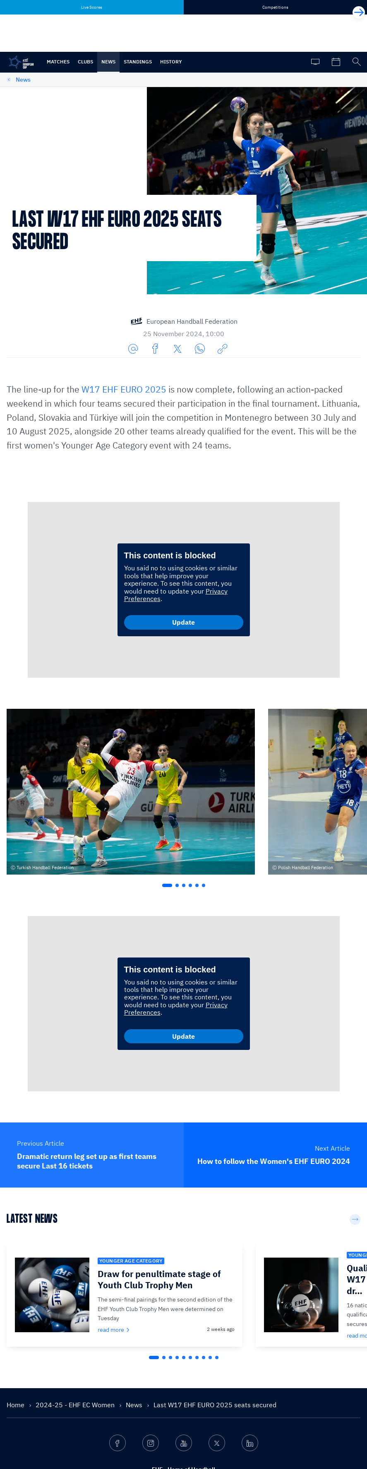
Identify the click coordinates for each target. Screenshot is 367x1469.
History (171, 61)
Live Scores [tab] (91, 7)
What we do (119, 1387)
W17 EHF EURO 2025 (124, 389)
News (108, 61)
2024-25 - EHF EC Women (76, 1286)
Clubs (85, 61)
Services (115, 1418)
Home (16, 1286)
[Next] (359, 12)
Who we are (119, 1370)
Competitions (121, 1402)
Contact (114, 1434)
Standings (138, 61)
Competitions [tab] (275, 7)
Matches (58, 61)
